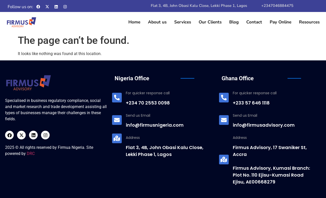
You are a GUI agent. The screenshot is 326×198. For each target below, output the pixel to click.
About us (157, 22)
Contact (254, 22)
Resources (309, 22)
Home (134, 22)
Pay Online (280, 22)
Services (182, 22)
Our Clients (210, 22)
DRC (31, 153)
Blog (234, 22)
